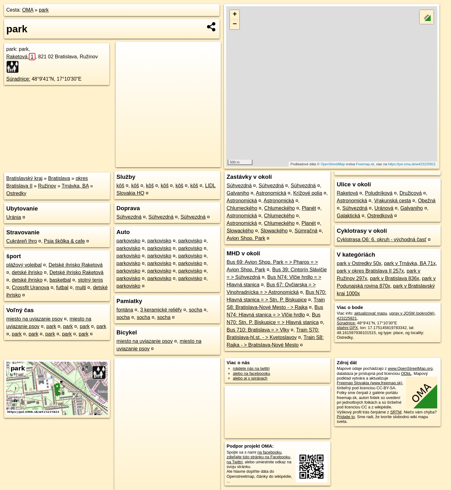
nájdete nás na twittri (251, 368)
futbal (62, 287)
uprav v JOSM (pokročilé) (411, 313)
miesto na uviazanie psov (34, 319)
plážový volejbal (24, 265)
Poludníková (378, 193)
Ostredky (16, 193)
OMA (28, 10)
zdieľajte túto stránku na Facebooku (258, 457)
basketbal (60, 280)
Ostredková (380, 215)
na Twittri (235, 462)
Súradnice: (18, 79)
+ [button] (235, 14)
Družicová (410, 193)
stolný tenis (90, 280)
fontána (125, 309)
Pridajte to (346, 416)
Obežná (426, 200)
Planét (309, 208)
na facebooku (269, 452)
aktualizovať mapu (370, 313)
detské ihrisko (27, 272)
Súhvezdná (129, 217)
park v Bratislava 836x (394, 278)
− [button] (235, 24)
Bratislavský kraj (24, 178)
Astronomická (271, 193)
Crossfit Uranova (30, 287)
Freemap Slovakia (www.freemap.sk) (369, 383)
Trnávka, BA (75, 186)
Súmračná (306, 230)
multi (80, 287)
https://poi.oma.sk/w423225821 (412, 164)
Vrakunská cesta (392, 200)
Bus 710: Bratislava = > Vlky (258, 330)
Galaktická (348, 215)
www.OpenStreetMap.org (410, 368)
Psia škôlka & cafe (64, 241)
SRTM (396, 412)
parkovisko (128, 240)
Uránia (13, 217)
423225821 (347, 318)
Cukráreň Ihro (21, 241)
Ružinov (47, 186)
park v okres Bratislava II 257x (370, 271)
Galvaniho (238, 193)
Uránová (383, 208)
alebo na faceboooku (251, 373)
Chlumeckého (242, 208)
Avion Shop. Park (246, 238)
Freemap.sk (365, 164)
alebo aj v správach (250, 378)
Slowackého (240, 230)
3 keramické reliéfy (161, 309)
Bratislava (59, 178)
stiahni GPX (347, 327)
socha (195, 309)
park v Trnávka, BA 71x (410, 263)
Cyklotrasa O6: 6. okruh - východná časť (381, 239)
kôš (120, 185)
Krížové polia (307, 193)
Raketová (20, 56)
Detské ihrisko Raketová (76, 265)
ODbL (406, 373)
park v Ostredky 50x (359, 263)
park (44, 10)
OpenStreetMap (333, 164)
